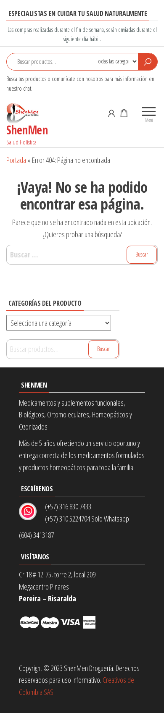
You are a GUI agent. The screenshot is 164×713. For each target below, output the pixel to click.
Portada (16, 160)
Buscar (103, 349)
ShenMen (27, 130)
